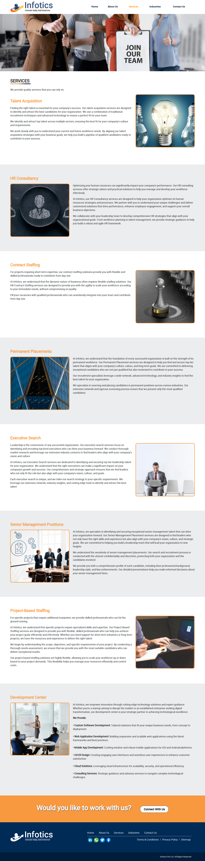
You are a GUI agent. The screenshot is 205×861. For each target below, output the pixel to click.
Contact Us (150, 832)
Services (133, 6)
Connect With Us (154, 809)
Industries (155, 6)
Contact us (179, 6)
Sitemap (186, 839)
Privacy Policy (170, 839)
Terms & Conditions (148, 839)
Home (94, 6)
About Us (113, 6)
